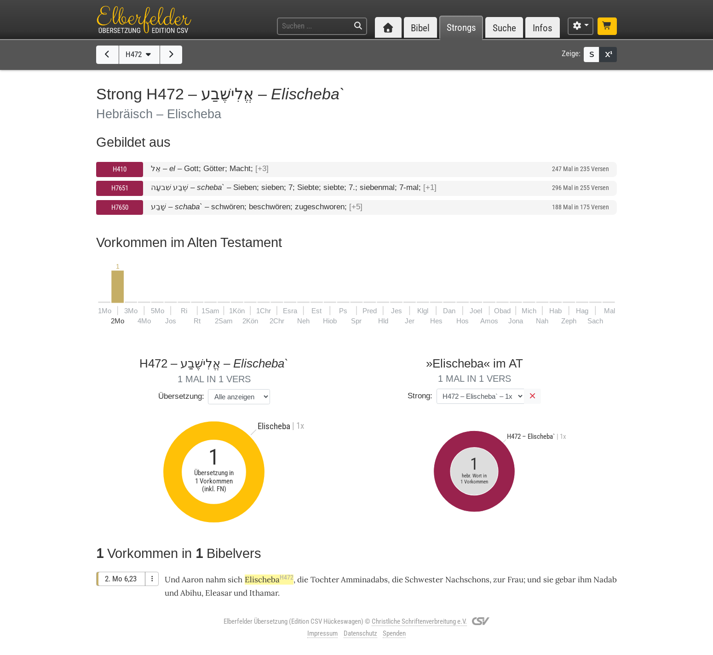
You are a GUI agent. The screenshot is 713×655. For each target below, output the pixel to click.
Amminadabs (364, 580)
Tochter (324, 580)
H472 (139, 54)
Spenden (394, 633)
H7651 (119, 188)
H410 (119, 169)
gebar (565, 580)
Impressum (322, 633)
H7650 (119, 207)
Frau (515, 580)
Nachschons (467, 580)
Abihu (190, 593)
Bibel (420, 28)
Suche (504, 28)
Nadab (605, 580)
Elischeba (269, 580)
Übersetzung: (181, 396)
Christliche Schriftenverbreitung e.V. (419, 621)
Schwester (424, 580)
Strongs (461, 28)
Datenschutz (360, 633)
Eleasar (218, 593)
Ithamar (263, 593)
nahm (216, 580)
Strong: (420, 395)
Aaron (192, 580)
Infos (542, 28)
